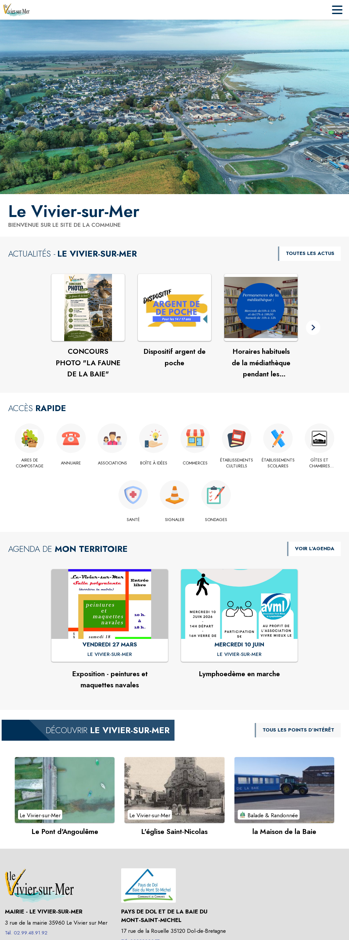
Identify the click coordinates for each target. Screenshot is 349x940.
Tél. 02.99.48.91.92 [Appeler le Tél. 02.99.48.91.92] (26, 932)
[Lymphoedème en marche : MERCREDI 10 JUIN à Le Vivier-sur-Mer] (239, 655)
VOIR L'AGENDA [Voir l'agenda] (314, 548)
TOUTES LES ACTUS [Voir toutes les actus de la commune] (310, 253)
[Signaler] (175, 520)
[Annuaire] (71, 463)
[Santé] (133, 520)
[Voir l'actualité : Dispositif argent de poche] (174, 307)
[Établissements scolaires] (278, 463)
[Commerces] (195, 463)
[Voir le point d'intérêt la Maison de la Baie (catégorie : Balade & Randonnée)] (284, 789)
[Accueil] (16, 9)
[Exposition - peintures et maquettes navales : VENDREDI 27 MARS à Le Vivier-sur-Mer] (109, 655)
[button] (313, 327)
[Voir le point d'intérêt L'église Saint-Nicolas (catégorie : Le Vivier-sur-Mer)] (174, 789)
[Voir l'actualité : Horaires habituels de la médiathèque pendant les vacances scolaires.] (261, 307)
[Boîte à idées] (154, 463)
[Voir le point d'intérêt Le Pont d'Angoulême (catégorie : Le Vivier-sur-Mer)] (65, 789)
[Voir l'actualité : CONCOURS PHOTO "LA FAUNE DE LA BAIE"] (88, 307)
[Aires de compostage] (29, 463)
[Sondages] (216, 520)
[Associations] (112, 463)
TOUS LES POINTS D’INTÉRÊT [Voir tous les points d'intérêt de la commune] (298, 729)
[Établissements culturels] (237, 463)
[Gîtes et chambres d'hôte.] (320, 463)
